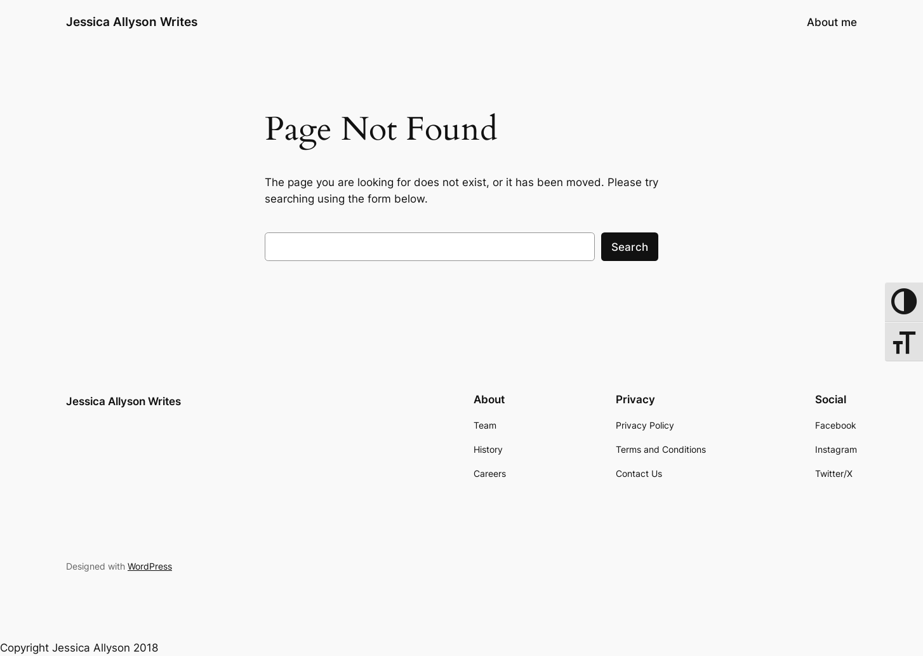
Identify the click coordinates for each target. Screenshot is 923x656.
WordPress (150, 566)
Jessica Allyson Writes (131, 21)
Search (629, 247)
